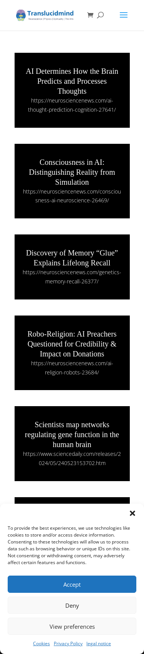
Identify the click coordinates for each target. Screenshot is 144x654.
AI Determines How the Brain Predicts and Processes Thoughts (72, 81)
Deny (72, 605)
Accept (72, 584)
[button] (132, 513)
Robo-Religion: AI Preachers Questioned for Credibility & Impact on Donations (71, 344)
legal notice (98, 643)
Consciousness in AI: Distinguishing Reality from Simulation (72, 172)
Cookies (41, 643)
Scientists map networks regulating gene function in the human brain (72, 434)
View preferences (72, 626)
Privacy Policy (68, 643)
